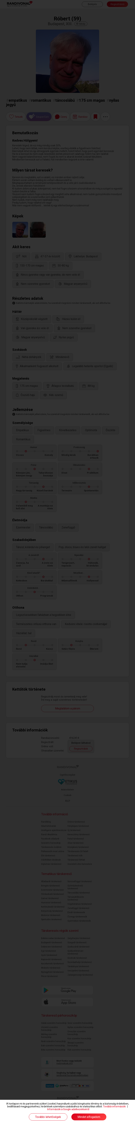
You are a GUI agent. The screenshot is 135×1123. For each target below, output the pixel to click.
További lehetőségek (48, 1117)
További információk (114, 1106)
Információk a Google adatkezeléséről (68, 1109)
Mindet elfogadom (89, 1117)
